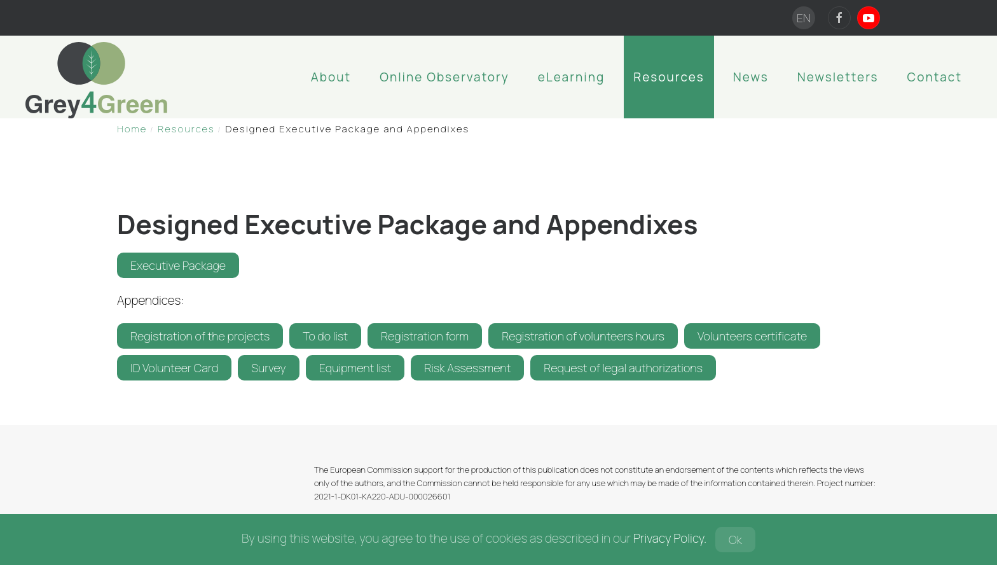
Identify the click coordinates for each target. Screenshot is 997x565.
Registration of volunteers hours (583, 336)
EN (804, 17)
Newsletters (838, 77)
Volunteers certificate (752, 336)
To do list (325, 336)
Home (132, 129)
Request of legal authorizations (623, 367)
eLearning (571, 77)
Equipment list (355, 367)
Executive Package (178, 265)
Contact (934, 77)
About (331, 77)
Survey (268, 367)
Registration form (425, 336)
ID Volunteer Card (174, 367)
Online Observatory (444, 77)
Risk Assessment (467, 367)
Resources (669, 77)
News (751, 77)
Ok (735, 539)
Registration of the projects (200, 336)
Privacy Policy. (669, 538)
